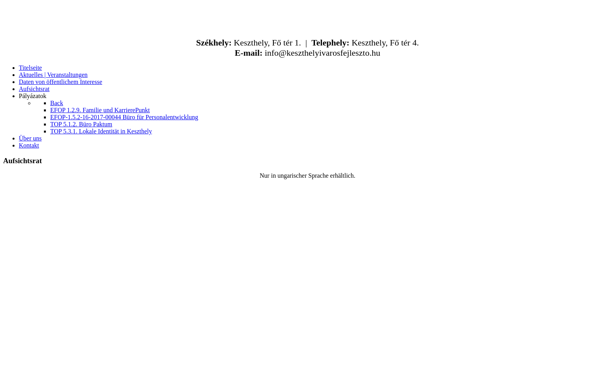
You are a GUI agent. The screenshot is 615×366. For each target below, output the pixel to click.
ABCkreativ (293, 356)
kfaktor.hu (343, 356)
